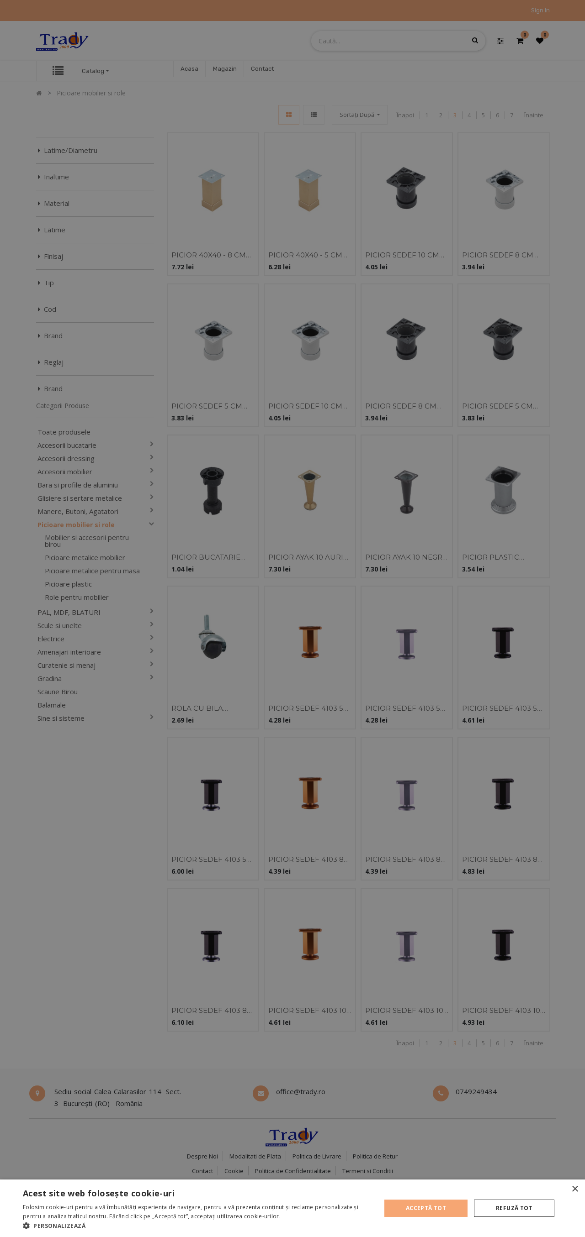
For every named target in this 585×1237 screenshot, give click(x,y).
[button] (197, 1225)
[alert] (292, 618)
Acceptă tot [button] (426, 1208)
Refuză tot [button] (514, 1208)
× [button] (574, 1189)
